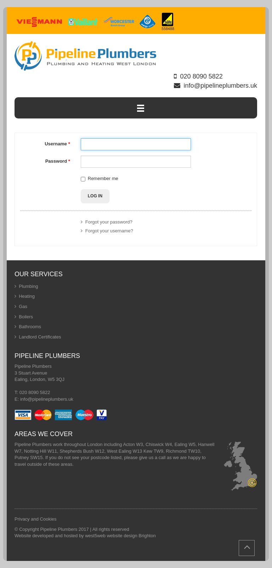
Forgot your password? (106, 222)
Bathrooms (30, 326)
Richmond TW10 (183, 451)
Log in (95, 195)
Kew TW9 (153, 451)
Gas (23, 306)
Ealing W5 (185, 444)
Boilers (26, 316)
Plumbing (28, 286)
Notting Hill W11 (40, 451)
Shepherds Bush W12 (82, 451)
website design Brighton (131, 535)
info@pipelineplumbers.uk (220, 85)
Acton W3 (133, 444)
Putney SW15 (29, 457)
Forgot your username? (107, 230)
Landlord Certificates (40, 337)
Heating (27, 296)
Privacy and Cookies (36, 519)
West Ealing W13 (124, 451)
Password (57, 161)
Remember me (103, 178)
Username (57, 143)
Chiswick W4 (159, 444)
